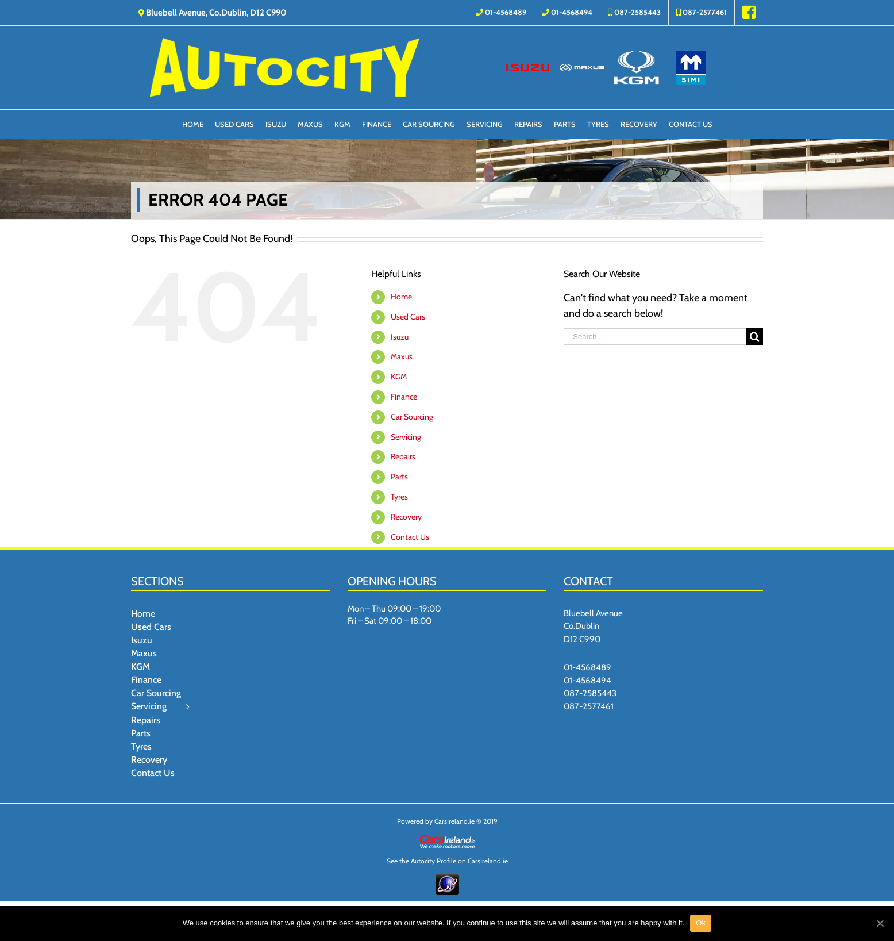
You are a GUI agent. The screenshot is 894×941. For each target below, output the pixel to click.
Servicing (406, 437)
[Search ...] (655, 336)
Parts (399, 476)
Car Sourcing (412, 417)
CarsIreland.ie (454, 821)
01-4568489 (587, 667)
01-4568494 (587, 680)
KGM (399, 376)
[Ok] (879, 923)
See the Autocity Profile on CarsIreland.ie (447, 860)
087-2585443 (590, 693)
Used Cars (408, 317)
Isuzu (400, 337)
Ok (701, 923)
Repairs (403, 456)
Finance (404, 396)
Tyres (399, 496)
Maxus (402, 356)
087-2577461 (589, 706)
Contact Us (410, 537)
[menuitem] (501, 12)
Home (401, 296)
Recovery (406, 517)
